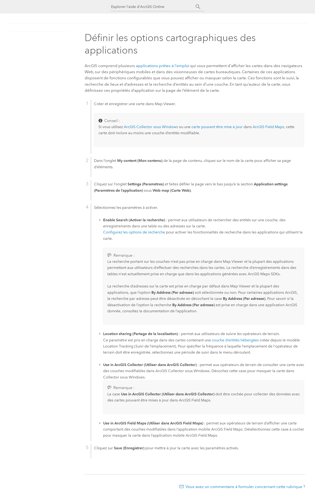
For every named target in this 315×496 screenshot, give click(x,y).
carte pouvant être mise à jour (217, 127)
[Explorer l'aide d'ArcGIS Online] (153, 6)
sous (151, 127)
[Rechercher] (198, 6)
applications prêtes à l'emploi (162, 65)
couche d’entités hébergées (235, 340)
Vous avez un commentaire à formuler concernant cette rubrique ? (245, 486)
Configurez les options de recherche (134, 232)
